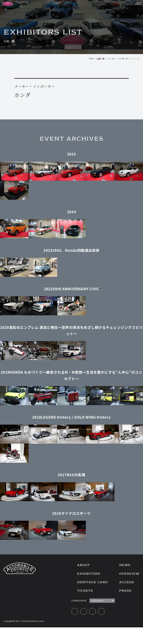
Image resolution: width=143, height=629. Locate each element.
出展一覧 (98, 58)
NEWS (124, 565)
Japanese (94, 602)
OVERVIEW (128, 574)
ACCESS (125, 583)
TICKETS (82, 591)
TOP (89, 58)
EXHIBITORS (86, 574)
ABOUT (81, 565)
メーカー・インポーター (118, 58)
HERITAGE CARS (90, 583)
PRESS (124, 591)
